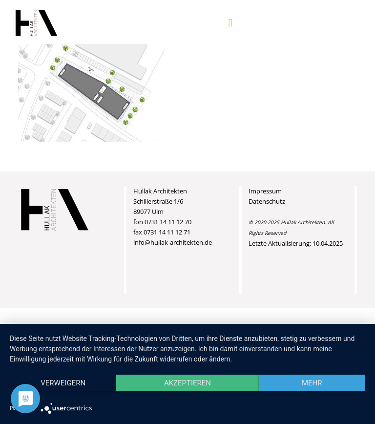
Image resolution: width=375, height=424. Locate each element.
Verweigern (63, 383)
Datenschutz (267, 201)
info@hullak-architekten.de (172, 242)
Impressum (265, 191)
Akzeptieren (187, 383)
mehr (312, 383)
